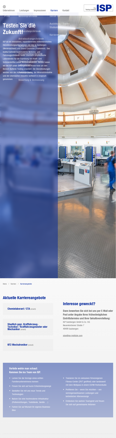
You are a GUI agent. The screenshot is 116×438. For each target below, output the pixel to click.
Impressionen (40, 10)
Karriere (54, 10)
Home (5, 284)
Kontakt (66, 10)
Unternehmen (9, 10)
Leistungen (24, 10)
